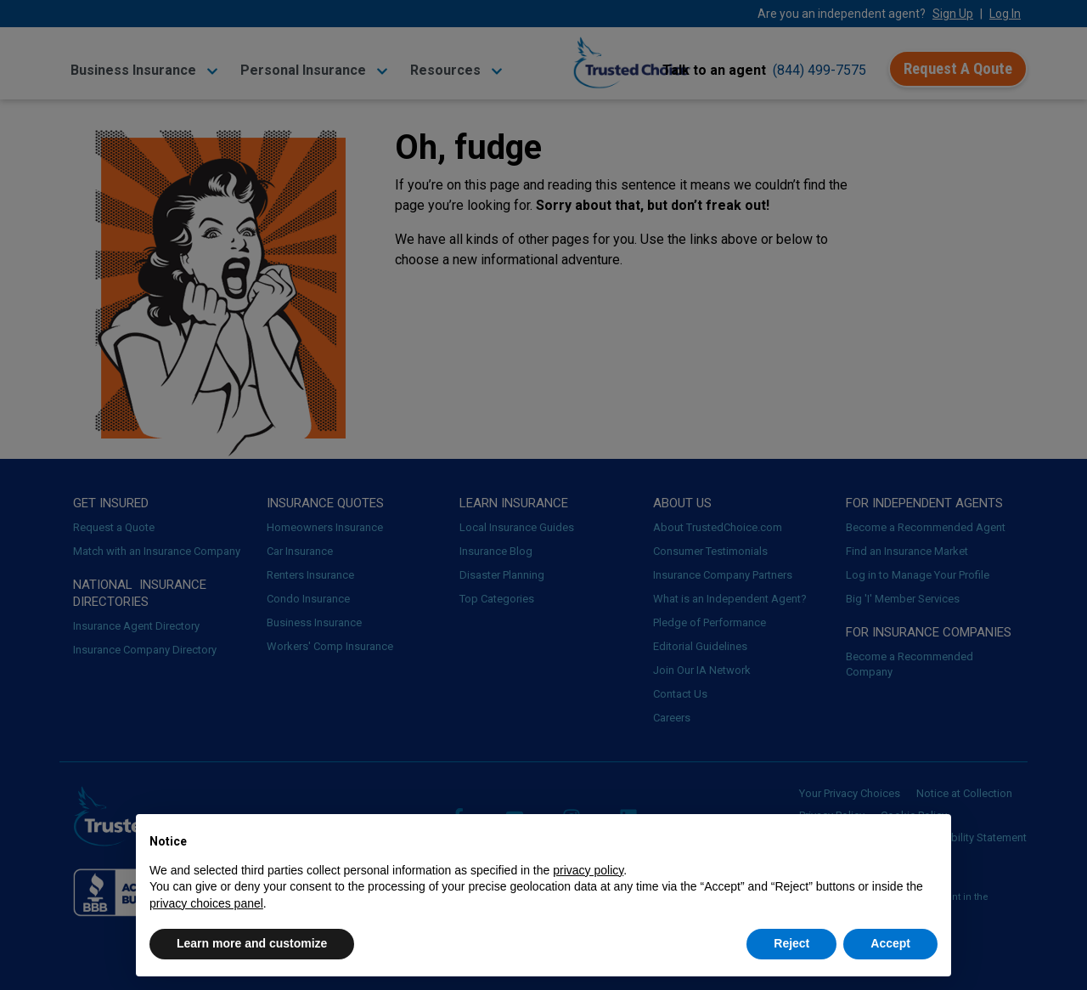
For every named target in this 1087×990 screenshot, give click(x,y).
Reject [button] (791, 943)
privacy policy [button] (588, 870)
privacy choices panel (206, 903)
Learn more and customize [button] (252, 943)
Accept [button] (890, 943)
